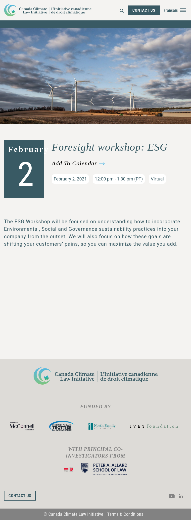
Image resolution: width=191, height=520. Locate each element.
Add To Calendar (74, 163)
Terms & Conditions (125, 514)
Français (171, 10)
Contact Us (143, 10)
